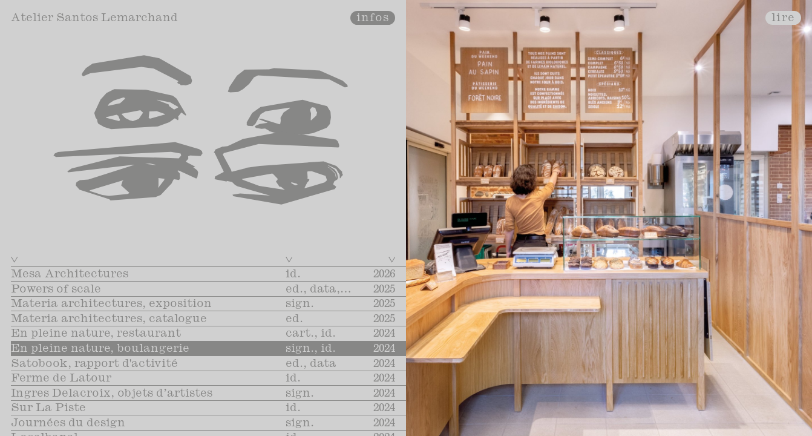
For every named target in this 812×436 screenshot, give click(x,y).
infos (373, 18)
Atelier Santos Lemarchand (94, 18)
